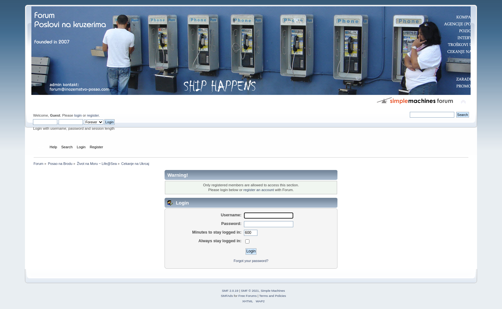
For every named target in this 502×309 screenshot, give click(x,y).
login (78, 115)
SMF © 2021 (250, 290)
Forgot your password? (251, 261)
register (93, 115)
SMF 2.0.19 (230, 290)
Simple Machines (273, 290)
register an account (258, 190)
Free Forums (248, 295)
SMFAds (227, 295)
